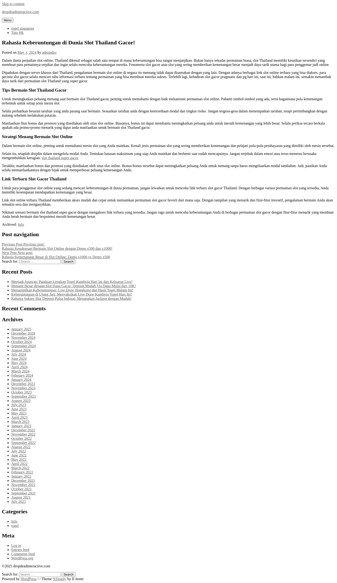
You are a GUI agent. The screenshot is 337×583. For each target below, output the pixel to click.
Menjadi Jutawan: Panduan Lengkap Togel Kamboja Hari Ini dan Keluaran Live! (71, 282)
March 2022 (20, 468)
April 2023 (19, 417)
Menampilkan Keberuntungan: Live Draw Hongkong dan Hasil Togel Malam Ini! (72, 290)
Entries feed (20, 550)
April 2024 (19, 367)
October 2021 (21, 489)
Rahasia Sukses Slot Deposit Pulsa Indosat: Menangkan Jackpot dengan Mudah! (71, 298)
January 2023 (21, 426)
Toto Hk (17, 33)
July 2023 (18, 405)
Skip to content (13, 4)
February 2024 (22, 375)
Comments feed (23, 554)
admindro (49, 52)
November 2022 (23, 434)
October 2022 (21, 438)
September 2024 (23, 346)
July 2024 (18, 354)
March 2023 (20, 422)
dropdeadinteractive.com (20, 12)
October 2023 (21, 392)
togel (15, 526)
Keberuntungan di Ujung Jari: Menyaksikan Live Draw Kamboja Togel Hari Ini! (71, 294)
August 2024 (20, 350)
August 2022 (20, 447)
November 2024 (23, 338)
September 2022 (23, 443)
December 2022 (23, 430)
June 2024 (18, 359)
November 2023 (23, 388)
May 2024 (18, 363)
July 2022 (18, 451)
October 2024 (21, 342)
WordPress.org (22, 558)
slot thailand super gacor (60, 158)
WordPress (29, 579)
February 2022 (22, 472)
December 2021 (23, 481)
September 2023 (23, 396)
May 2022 (18, 459)
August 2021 (20, 497)
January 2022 (21, 476)
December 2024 (23, 333)
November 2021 (23, 485)
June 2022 (18, 455)
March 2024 (20, 371)
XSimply (59, 579)
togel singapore (22, 28)
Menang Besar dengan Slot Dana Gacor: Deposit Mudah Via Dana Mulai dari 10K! (73, 286)
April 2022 (19, 464)
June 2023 (18, 409)
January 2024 (21, 380)
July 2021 (18, 502)
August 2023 (20, 401)
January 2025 (21, 329)
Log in (16, 545)
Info (21, 224)
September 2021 (23, 493)
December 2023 (23, 384)
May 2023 (18, 413)
